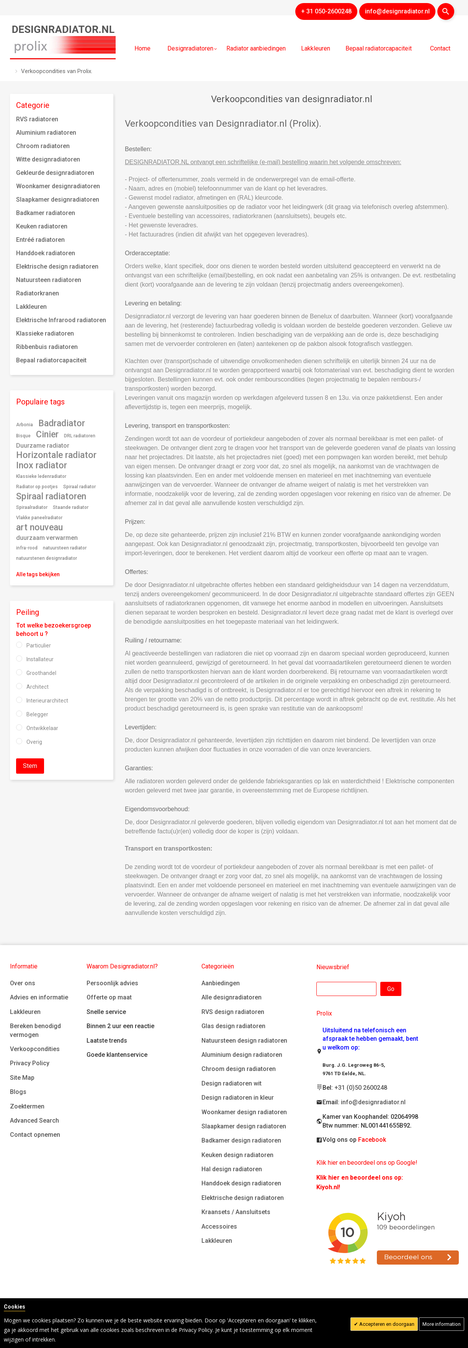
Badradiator (61, 423)
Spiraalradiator (31, 507)
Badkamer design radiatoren (241, 1140)
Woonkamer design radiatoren (244, 1112)
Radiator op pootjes (37, 486)
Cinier (47, 434)
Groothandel (41, 673)
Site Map (22, 1077)
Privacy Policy (29, 1063)
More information (441, 1324)
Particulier (38, 645)
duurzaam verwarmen (47, 537)
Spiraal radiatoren (51, 496)
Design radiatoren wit (231, 1083)
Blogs (18, 1091)
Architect (37, 687)
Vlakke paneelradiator (39, 517)
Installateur (40, 659)
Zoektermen (27, 1106)
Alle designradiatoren (231, 997)
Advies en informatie (39, 997)
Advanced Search (34, 1120)
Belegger (37, 714)
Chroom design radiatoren (238, 1069)
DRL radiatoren (79, 435)
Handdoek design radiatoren (241, 1183)
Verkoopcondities (35, 1049)
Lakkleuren (25, 1011)
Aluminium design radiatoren (241, 1054)
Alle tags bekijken (38, 574)
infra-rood (27, 548)
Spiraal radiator (79, 486)
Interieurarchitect (47, 701)
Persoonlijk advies (112, 983)
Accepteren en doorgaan (386, 1324)
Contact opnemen (35, 1134)
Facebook (372, 1139)
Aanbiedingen (220, 983)
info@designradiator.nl (373, 1102)
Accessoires (219, 1226)
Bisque (23, 435)
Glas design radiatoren (233, 1026)
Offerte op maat (109, 997)
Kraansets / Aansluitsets (235, 1212)
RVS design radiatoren (232, 1011)
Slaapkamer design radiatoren (243, 1126)
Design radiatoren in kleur (237, 1097)
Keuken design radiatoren (237, 1155)
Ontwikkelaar (42, 728)
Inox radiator (41, 465)
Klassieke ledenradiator (41, 476)
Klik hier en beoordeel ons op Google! (366, 1162)
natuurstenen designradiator (46, 558)
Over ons (22, 983)
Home (142, 48)
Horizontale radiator (56, 455)
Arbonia (24, 424)
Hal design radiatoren (231, 1169)
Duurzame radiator (42, 445)
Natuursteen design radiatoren (244, 1040)
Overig (34, 742)
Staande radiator (70, 507)
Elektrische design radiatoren (242, 1197)
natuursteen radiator (65, 548)
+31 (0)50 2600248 (360, 1087)
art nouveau (39, 527)
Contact (440, 48)
